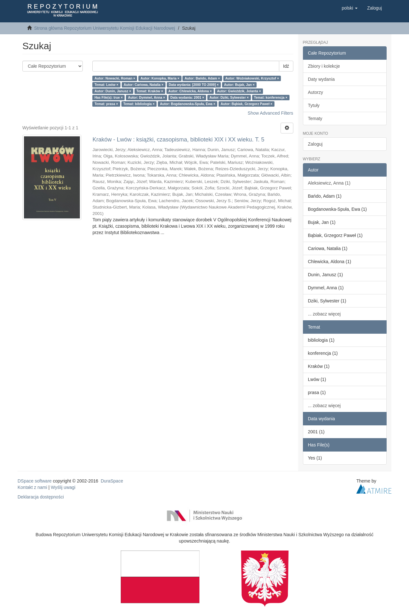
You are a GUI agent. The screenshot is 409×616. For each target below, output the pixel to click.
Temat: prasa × (106, 104)
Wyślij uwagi (63, 487)
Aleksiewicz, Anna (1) (329, 183)
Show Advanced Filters (270, 113)
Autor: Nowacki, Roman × (115, 78)
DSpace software (35, 480)
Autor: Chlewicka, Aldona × (190, 91)
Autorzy (315, 92)
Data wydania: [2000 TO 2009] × (194, 85)
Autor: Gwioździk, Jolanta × (239, 91)
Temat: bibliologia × (139, 104)
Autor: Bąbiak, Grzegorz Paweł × (246, 104)
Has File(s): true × (109, 97)
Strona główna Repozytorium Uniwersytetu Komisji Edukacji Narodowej (104, 28)
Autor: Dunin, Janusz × (113, 91)
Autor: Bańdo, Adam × (202, 78)
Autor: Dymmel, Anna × (146, 97)
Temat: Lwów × (107, 85)
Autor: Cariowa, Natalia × (144, 85)
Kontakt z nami (32, 487)
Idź (286, 66)
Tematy (315, 118)
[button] (349, 8)
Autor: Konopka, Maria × (160, 78)
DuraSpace (112, 480)
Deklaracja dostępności (41, 496)
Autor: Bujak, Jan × (239, 85)
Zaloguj (315, 144)
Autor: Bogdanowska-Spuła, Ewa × (187, 104)
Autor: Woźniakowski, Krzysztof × (252, 78)
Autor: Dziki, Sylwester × (229, 97)
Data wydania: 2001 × (187, 97)
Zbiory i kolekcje (324, 66)
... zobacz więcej (324, 313)
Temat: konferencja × (271, 97)
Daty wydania (321, 79)
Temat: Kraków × (149, 91)
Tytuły (314, 105)
